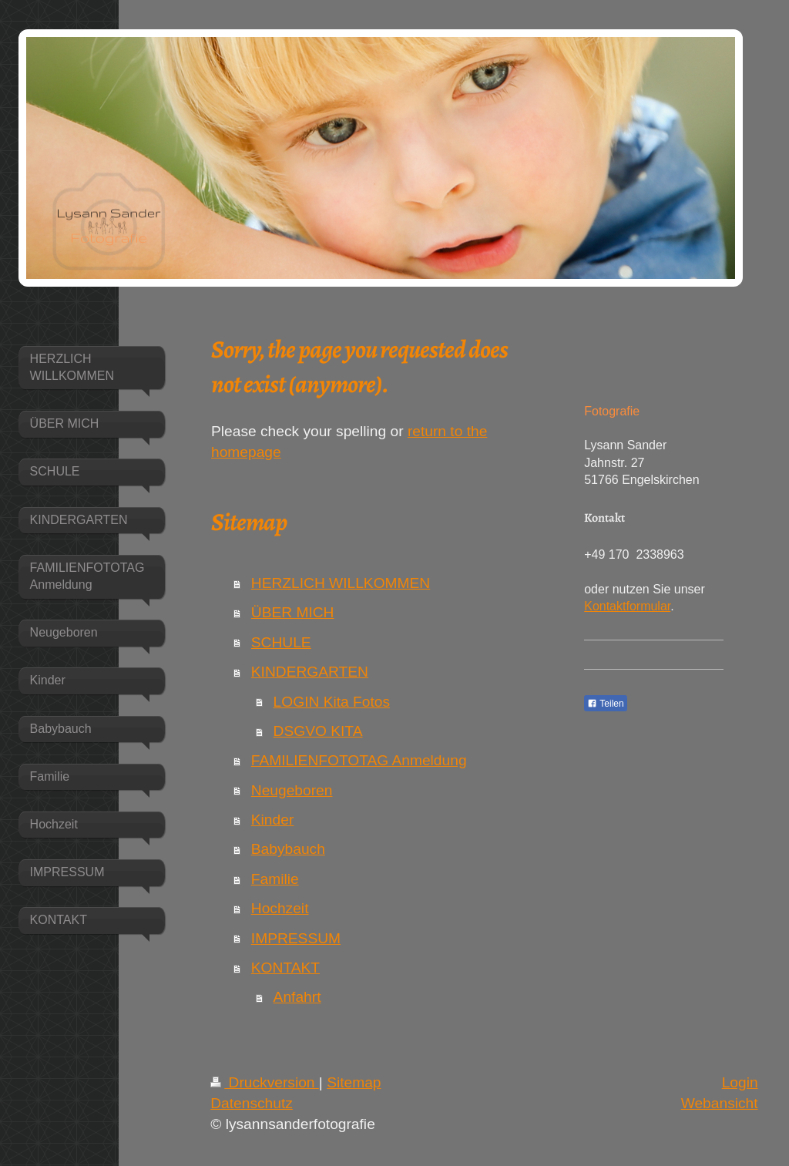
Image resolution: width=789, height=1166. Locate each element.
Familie (275, 879)
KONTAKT (285, 967)
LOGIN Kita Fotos (332, 702)
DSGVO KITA (318, 731)
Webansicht (719, 1103)
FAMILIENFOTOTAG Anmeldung (359, 760)
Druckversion (264, 1082)
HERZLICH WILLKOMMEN (340, 583)
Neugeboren (292, 790)
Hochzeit (280, 908)
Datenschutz (251, 1103)
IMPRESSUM (296, 938)
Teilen (605, 703)
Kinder (272, 819)
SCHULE (281, 642)
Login (740, 1082)
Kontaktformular (627, 606)
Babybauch (288, 849)
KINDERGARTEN (309, 672)
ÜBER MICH (292, 612)
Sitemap (354, 1082)
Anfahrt (297, 997)
